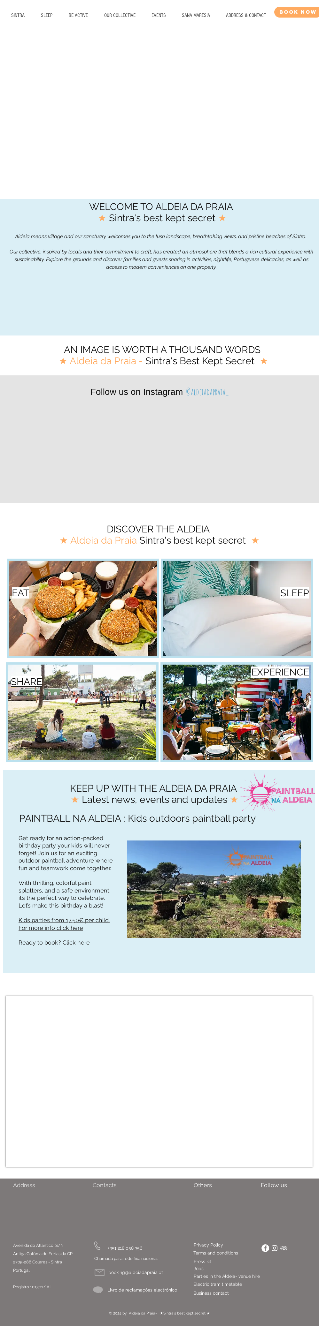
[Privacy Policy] (223, 1245)
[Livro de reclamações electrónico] (142, 1290)
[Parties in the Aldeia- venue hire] (237, 1276)
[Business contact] (229, 1293)
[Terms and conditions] (217, 1253)
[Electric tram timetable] (233, 1284)
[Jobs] (199, 1268)
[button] (46, 15)
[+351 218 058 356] (125, 1248)
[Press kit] (202, 1261)
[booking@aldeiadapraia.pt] (135, 1272)
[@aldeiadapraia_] (207, 391)
